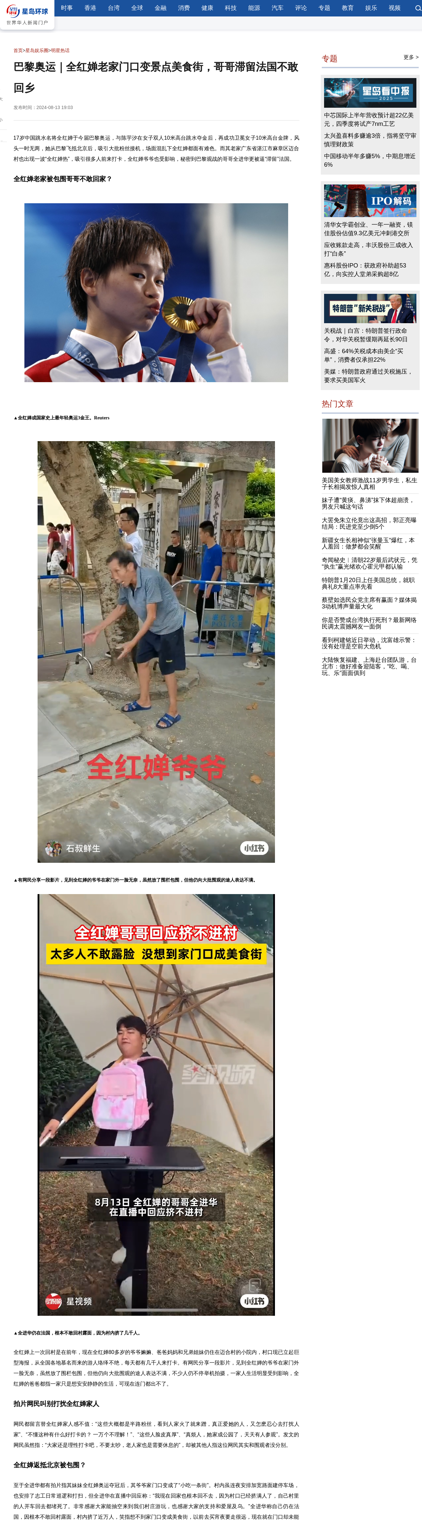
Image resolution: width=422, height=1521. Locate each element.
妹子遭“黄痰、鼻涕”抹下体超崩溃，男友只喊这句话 (368, 503)
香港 (90, 8)
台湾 (114, 8)
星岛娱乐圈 (36, 50)
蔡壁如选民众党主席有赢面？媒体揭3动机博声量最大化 (369, 603)
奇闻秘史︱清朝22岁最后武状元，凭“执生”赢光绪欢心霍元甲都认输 (369, 563)
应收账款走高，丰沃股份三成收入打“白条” (368, 249)
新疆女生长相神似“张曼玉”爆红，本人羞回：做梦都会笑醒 (368, 543)
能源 (254, 8)
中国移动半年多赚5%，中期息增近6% (370, 160)
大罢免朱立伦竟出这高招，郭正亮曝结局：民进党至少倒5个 (369, 523)
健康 (207, 8)
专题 (324, 8)
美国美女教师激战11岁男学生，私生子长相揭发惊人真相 (369, 483)
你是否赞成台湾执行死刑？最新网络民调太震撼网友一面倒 (369, 623)
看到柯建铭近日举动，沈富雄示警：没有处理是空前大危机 (369, 643)
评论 (301, 8)
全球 (137, 8)
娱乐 (371, 8)
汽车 (278, 8)
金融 (160, 8)
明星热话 (60, 50)
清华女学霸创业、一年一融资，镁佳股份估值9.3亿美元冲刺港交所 (368, 229)
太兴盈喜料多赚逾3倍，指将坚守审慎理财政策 (370, 140)
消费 (184, 8)
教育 (348, 8)
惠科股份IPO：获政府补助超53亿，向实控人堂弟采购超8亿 (365, 269)
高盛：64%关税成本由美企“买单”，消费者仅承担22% (363, 355)
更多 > (411, 57)
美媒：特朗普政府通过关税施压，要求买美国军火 (368, 375)
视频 (395, 8)
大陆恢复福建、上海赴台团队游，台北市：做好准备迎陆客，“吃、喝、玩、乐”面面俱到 (369, 666)
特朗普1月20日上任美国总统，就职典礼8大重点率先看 (368, 583)
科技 (231, 8)
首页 (18, 50)
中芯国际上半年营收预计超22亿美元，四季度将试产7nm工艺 (369, 119)
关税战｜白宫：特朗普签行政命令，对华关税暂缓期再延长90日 (366, 335)
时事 (67, 8)
